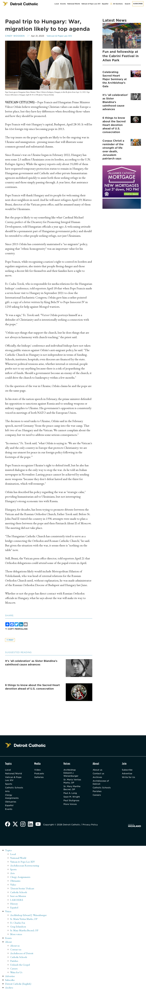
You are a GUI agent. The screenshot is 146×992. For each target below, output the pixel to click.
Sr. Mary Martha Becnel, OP (71, 788)
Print (9, 640)
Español (105, 4)
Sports (8, 784)
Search (127, 4)
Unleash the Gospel (20, 964)
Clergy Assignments (12, 796)
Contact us (98, 773)
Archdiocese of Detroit (101, 782)
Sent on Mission (18, 896)
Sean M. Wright (71, 797)
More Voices (70, 804)
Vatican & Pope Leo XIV (90, 4)
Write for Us (128, 777)
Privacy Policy (90, 824)
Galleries (39, 777)
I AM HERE (16, 899)
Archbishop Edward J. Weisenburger (70, 773)
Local (56, 4)
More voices (16, 934)
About (8, 941)
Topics (8, 850)
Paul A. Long (70, 793)
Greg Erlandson (18, 926)
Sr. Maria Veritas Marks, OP (72, 781)
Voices (8, 911)
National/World (73, 4)
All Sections (116, 4)
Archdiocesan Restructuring (24, 865)
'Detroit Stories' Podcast (22, 888)
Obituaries (10, 802)
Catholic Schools (14, 787)
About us (97, 770)
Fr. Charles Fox (17, 922)
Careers (97, 795)
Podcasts (39, 773)
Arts (7, 791)
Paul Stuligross (71, 800)
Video (37, 770)
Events (63, 4)
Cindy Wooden (15, 36)
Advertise (127, 773)
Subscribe (138, 4)
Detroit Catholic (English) (18, 983)
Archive (9, 987)
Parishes (97, 791)
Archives (97, 777)
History (14, 903)
